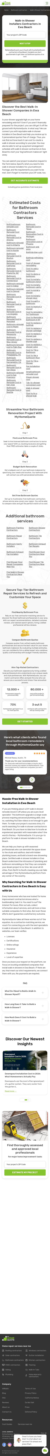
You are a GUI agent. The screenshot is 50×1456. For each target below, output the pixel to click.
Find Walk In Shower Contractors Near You (15, 574)
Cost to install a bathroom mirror (33, 280)
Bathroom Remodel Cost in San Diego (14, 367)
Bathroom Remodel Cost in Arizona (14, 237)
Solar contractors (11, 1355)
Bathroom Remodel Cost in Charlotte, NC (14, 270)
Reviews (5, 1403)
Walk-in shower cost (32, 389)
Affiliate (5, 1389)
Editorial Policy (31, 1412)
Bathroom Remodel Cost (13, 231)
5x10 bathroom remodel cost (13, 225)
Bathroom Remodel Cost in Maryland (14, 319)
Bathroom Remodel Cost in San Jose (14, 382)
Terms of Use (30, 1389)
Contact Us (6, 1412)
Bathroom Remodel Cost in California (14, 263)
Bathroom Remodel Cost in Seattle (14, 390)
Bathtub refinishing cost (34, 259)
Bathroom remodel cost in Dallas (15, 284)
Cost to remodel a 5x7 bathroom (34, 313)
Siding (6, 1370)
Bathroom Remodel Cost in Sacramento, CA (14, 360)
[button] (21, 787)
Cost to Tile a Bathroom (32, 351)
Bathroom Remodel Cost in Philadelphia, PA (14, 352)
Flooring (30, 1365)
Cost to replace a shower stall (34, 340)
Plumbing (7, 1374)
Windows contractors (36, 1351)
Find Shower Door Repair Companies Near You (15, 564)
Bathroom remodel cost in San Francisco (15, 375)
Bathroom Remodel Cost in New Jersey (14, 339)
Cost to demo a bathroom (33, 275)
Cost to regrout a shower (34, 307)
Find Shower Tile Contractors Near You (36, 564)
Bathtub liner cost (34, 252)
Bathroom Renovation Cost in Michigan (34, 234)
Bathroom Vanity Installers (14, 545)
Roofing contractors (12, 1351)
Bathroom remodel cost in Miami (15, 325)
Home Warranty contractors (33, 1375)
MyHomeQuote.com (13, 1451)
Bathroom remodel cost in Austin (15, 249)
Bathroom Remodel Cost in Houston (14, 304)
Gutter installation (35, 1355)
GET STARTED (25, 721)
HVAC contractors (11, 1365)
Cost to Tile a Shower (32, 362)
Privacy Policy (30, 1393)
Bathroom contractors (19, 10)
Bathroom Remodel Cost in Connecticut (14, 278)
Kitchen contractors (35, 1360)
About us (6, 1407)
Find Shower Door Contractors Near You (37, 554)
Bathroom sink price (32, 248)
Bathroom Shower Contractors (37, 529)
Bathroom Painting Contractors (15, 529)
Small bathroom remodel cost (33, 373)
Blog (4, 1393)
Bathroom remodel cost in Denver (15, 290)
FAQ (3, 1398)
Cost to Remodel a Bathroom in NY (34, 318)
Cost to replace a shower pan (34, 335)
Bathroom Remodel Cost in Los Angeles (14, 311)
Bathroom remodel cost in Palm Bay (15, 346)
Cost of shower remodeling (33, 264)
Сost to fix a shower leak (31, 394)
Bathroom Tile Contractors (35, 537)
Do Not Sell (29, 1403)
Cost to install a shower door (33, 297)
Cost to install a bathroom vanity (33, 286)
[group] (25, 1073)
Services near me (25, 1424)
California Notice (32, 1398)
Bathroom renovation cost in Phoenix (34, 241)
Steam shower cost (32, 378)
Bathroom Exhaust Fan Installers (15, 553)
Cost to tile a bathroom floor (33, 356)
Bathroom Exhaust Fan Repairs (37, 545)
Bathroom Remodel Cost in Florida (14, 296)
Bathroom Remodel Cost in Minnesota (14, 332)
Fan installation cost (33, 367)
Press (27, 1407)
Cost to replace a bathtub (34, 324)
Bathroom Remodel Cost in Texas (33, 226)
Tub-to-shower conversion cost (33, 384)
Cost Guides (7, 1424)
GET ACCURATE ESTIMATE (25, 180)
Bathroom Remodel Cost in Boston (14, 255)
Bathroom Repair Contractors (14, 537)
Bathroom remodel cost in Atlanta (15, 244)
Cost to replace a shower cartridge (34, 329)
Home (6, 10)
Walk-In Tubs (32, 1370)
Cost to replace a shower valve (34, 346)
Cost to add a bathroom (32, 269)
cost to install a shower (33, 291)
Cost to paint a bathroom (33, 302)
